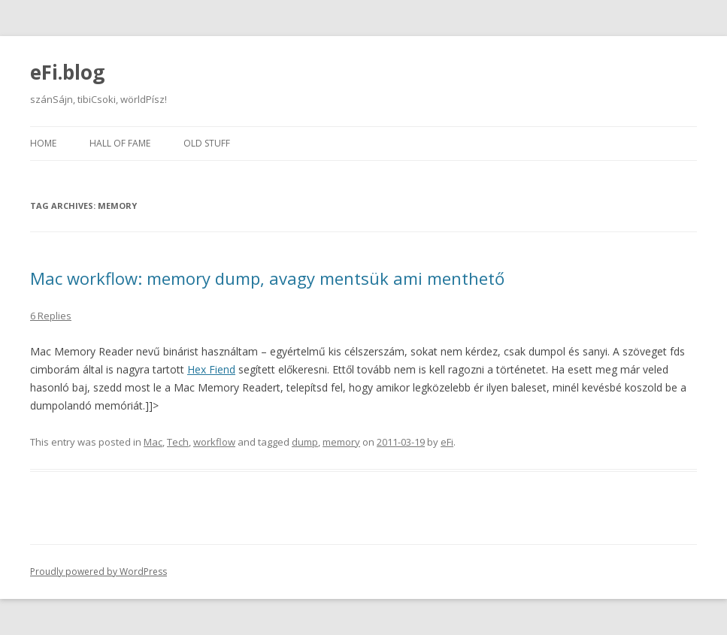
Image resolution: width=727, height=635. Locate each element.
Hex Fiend (211, 369)
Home (43, 143)
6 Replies (50, 315)
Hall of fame (119, 143)
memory (341, 442)
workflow (214, 442)
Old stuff (206, 143)
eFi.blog (67, 72)
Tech (178, 442)
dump (305, 442)
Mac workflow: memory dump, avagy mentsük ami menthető (267, 278)
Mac (153, 442)
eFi (447, 442)
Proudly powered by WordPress (98, 571)
